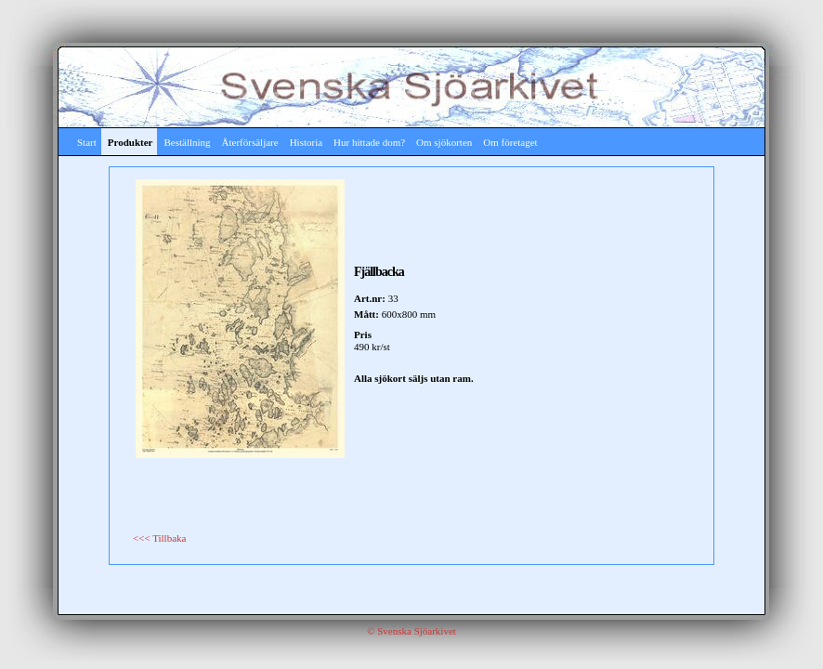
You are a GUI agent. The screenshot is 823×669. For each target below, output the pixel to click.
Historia (306, 142)
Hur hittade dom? (369, 142)
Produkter (130, 142)
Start (87, 142)
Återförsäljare (250, 142)
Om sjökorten (444, 142)
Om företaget (510, 142)
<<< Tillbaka (159, 538)
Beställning (186, 142)
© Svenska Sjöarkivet (411, 630)
